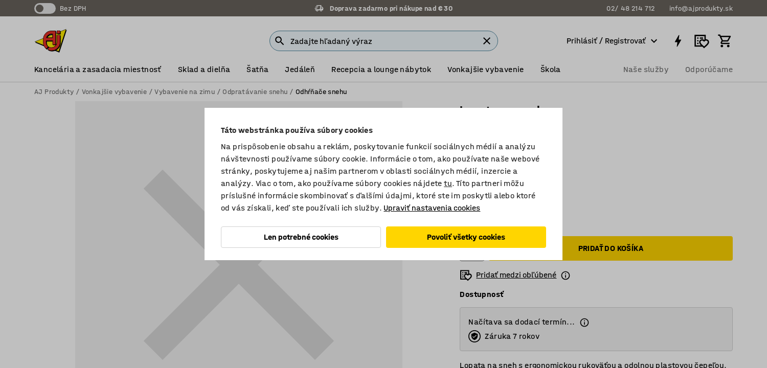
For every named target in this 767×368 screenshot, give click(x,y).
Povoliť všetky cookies (466, 237)
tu (448, 183)
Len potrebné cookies (301, 237)
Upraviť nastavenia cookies (432, 208)
